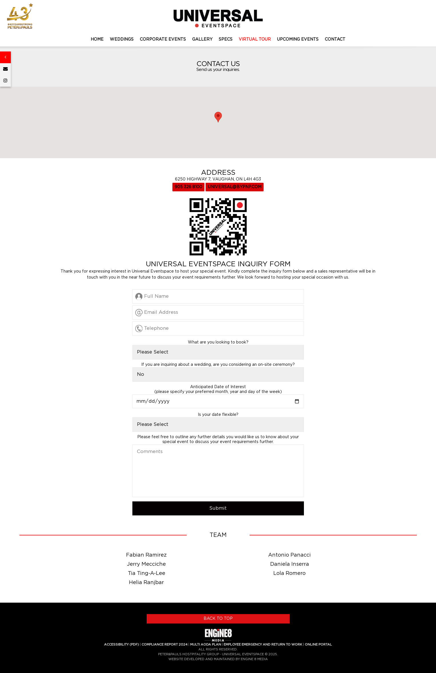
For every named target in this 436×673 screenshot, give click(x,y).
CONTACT (335, 39)
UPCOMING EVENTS (297, 39)
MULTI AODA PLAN (205, 644)
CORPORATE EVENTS (163, 39)
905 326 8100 (188, 187)
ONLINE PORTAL (318, 644)
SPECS (225, 39)
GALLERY (202, 39)
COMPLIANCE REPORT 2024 (165, 644)
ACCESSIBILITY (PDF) (121, 644)
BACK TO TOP (218, 619)
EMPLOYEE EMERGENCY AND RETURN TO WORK (263, 644)
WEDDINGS (122, 39)
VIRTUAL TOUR (255, 39)
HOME (97, 39)
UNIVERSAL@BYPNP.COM (234, 187)
